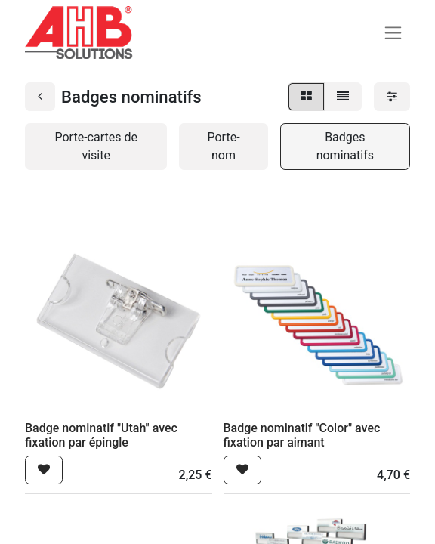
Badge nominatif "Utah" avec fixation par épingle (101, 435)
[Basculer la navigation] (393, 33)
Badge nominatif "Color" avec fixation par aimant (302, 435)
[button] (44, 470)
